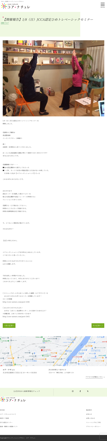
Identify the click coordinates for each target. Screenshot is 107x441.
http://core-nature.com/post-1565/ (16, 316)
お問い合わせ (90, 418)
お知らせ (89, 414)
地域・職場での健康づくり (9, 426)
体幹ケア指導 (4, 418)
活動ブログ (5, 23)
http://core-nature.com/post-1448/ (16, 302)
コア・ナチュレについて (8, 414)
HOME (2, 410)
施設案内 (89, 410)
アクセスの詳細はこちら (94, 377)
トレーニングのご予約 (93, 422)
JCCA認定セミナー (6, 422)
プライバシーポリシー (93, 426)
